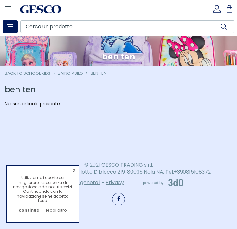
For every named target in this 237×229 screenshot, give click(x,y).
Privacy (115, 182)
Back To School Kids (27, 73)
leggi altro (56, 210)
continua (29, 210)
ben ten (98, 73)
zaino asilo (70, 73)
